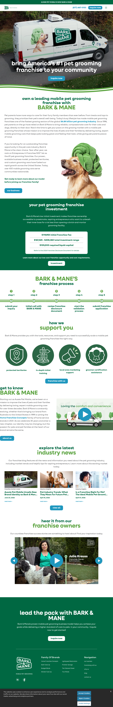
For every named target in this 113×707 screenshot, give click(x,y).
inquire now (95, 8)
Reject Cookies (84, 698)
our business (13, 191)
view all (56, 508)
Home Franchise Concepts (13, 418)
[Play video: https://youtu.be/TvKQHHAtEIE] (84, 414)
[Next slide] (98, 560)
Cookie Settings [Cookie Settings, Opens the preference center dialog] (84, 703)
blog (85, 673)
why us (86, 669)
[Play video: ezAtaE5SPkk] (53, 560)
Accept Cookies (84, 693)
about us (7, 438)
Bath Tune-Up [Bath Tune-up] (45, 665)
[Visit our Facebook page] (24, 679)
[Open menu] (106, 7)
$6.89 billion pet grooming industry (78, 122)
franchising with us (90, 665)
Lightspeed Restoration (69, 661)
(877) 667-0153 (78, 8)
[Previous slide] (14, 560)
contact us (87, 677)
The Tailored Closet (68, 668)
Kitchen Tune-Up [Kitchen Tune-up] (46, 672)
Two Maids (65, 672)
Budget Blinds (45, 668)
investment (56, 263)
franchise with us (56, 381)
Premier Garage (67, 665)
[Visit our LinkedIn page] (17, 679)
